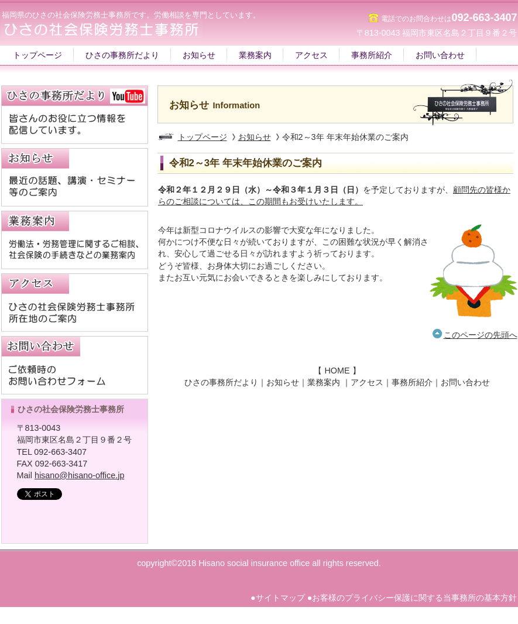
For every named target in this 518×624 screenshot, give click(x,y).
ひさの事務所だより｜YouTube (74, 114)
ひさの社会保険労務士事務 (67, 512)
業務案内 (323, 382)
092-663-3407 (484, 17)
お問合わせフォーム (74, 365)
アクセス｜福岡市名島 (74, 302)
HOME (336, 370)
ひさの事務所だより (221, 382)
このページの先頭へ (480, 335)
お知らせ (254, 137)
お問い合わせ (465, 382)
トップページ (202, 137)
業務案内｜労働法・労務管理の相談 (74, 240)
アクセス (367, 382)
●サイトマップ (278, 597)
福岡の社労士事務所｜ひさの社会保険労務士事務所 (118, 28)
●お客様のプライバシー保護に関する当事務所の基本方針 (412, 597)
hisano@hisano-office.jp (80, 475)
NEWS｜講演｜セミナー (74, 177)
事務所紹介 (412, 382)
